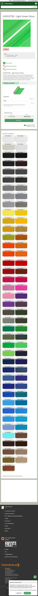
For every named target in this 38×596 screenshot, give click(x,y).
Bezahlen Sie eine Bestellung (11, 556)
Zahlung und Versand (9, 513)
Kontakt (6, 549)
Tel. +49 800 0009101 (33, 0)
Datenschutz (7, 521)
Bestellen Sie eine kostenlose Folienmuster (12, 476)
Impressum (7, 568)
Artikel (6, 531)
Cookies (6, 518)
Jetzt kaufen (18, 120)
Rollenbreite (6, 96)
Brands (6, 526)
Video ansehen (9, 63)
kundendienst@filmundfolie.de (19, 0)
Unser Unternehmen (9, 523)
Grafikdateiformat (8, 554)
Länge (5, 100)
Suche (34, 7)
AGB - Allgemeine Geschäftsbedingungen (13, 516)
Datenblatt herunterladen (11, 69)
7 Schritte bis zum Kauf (10, 511)
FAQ (6, 551)
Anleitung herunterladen (11, 66)
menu (2, 4)
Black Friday (7, 528)
